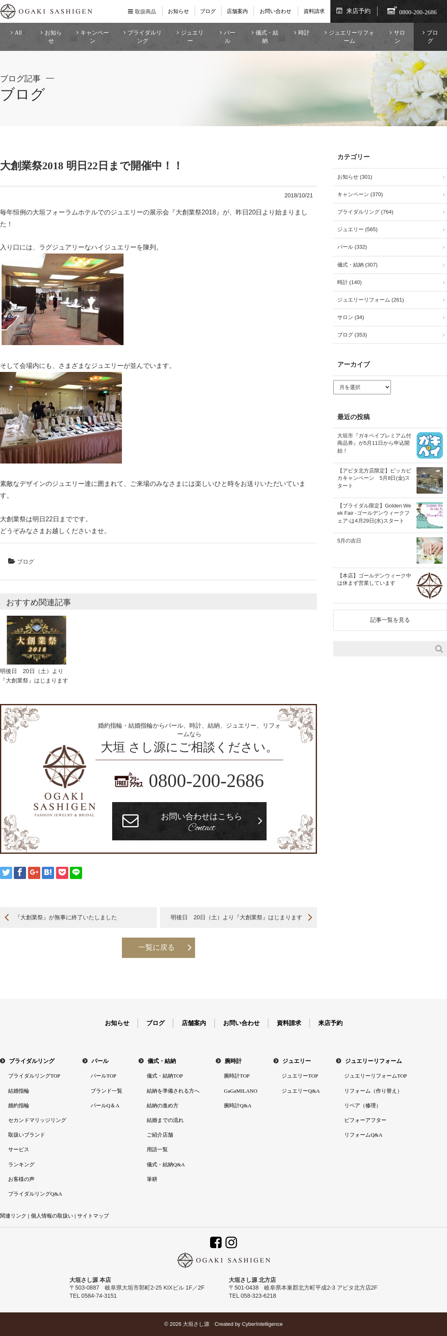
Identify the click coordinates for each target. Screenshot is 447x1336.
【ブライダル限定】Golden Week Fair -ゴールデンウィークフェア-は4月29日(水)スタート (374, 513)
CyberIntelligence (262, 1324)
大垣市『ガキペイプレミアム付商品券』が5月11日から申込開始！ (374, 443)
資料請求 (314, 11)
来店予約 (358, 11)
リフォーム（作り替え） (373, 1091)
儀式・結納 (267, 37)
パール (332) (352, 247)
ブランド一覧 (106, 1091)
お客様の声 (21, 1179)
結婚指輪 (18, 1091)
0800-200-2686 (206, 780)
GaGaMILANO (240, 1091)
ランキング (21, 1164)
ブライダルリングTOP (34, 1076)
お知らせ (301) (354, 177)
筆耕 (152, 1179)
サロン (399, 37)
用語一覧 (157, 1149)
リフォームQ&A (363, 1135)
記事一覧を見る (390, 620)
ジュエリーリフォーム (351, 37)
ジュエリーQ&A (301, 1091)
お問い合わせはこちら (201, 823)
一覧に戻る (156, 947)
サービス (18, 1149)
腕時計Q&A (238, 1105)
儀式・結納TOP (165, 1076)
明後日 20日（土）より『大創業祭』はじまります (236, 917)
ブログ (208, 11)
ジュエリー (192, 37)
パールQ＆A (105, 1105)
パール (229, 37)
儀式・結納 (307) (357, 265)
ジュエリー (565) (357, 229)
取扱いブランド (26, 1135)
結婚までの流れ (165, 1120)
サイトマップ (93, 1216)
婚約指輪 (18, 1105)
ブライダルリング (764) (365, 212)
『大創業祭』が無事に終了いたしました (66, 917)
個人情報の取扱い (52, 1216)
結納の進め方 (162, 1105)
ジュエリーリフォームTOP (375, 1076)
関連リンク (13, 1216)
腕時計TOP (237, 1076)
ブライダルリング (145, 37)
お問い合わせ (275, 11)
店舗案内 (237, 11)
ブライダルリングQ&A (35, 1194)
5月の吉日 (349, 541)
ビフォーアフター (365, 1120)
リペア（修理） (362, 1105)
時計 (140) (349, 282)
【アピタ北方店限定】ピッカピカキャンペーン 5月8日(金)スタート (374, 478)
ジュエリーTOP (300, 1076)
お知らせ (178, 11)
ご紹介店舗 (160, 1135)
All (18, 33)
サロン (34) (350, 317)
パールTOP (103, 1076)
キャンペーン (94, 37)
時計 (304, 33)
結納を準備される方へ (173, 1091)
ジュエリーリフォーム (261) (370, 300)
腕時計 (233, 1061)
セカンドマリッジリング (37, 1120)
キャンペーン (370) (360, 194)
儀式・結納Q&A (166, 1164)
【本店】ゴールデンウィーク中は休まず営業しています (374, 579)
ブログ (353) (352, 335)
